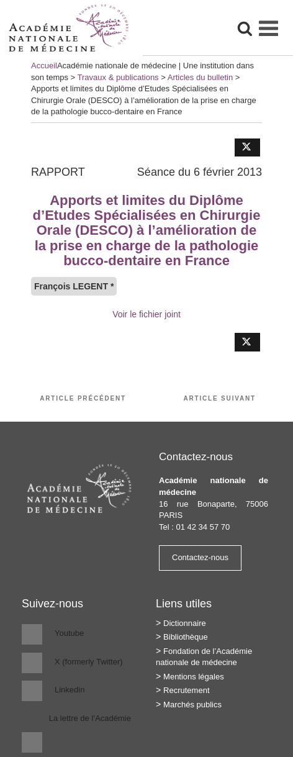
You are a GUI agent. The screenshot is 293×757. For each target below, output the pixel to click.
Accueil (44, 65)
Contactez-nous (200, 557)
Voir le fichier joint (146, 314)
